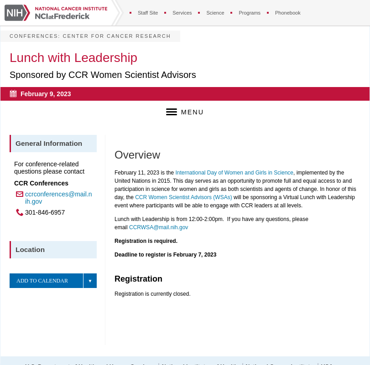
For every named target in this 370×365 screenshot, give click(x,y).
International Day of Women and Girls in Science (234, 173)
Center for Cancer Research (117, 36)
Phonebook (288, 12)
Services (182, 12)
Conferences (34, 36)
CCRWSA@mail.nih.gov (158, 227)
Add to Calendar (42, 281)
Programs (250, 12)
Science (215, 12)
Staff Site (148, 12)
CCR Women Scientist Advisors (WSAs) (183, 197)
